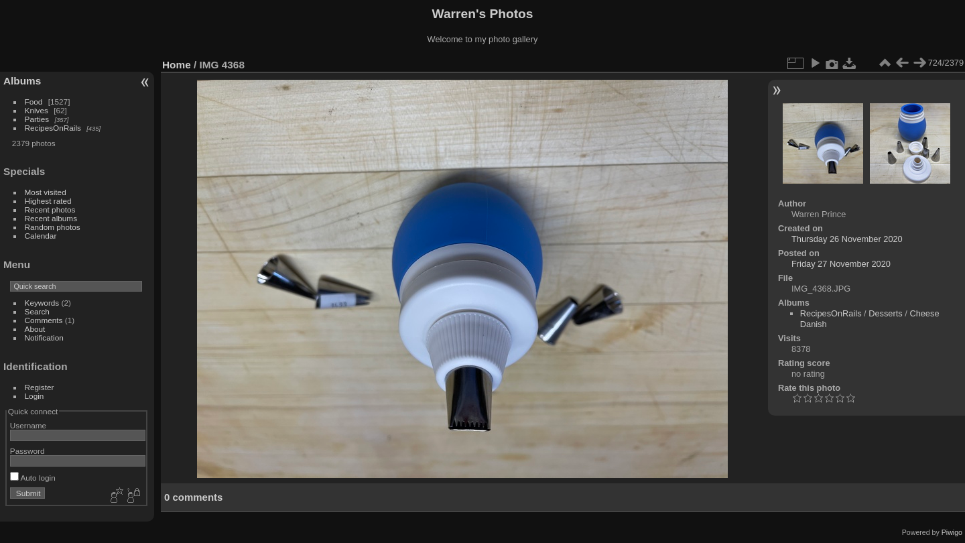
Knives (36, 110)
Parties (37, 119)
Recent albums (51, 218)
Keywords (42, 302)
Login (34, 395)
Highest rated (48, 200)
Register (39, 387)
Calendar (41, 235)
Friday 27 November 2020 (841, 264)
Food (34, 101)
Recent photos (50, 209)
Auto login (33, 477)
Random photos (52, 227)
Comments (44, 320)
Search (37, 311)
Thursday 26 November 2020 (847, 239)
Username (28, 425)
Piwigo (952, 532)
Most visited (45, 192)
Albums (22, 80)
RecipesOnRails (53, 127)
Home (176, 64)
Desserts (885, 313)
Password (27, 450)
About (35, 328)
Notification (44, 337)
